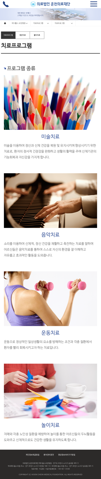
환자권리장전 (49, 455)
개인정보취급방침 (32, 455)
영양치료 (22, 35)
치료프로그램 (8, 35)
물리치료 (37, 35)
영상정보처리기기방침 (66, 455)
